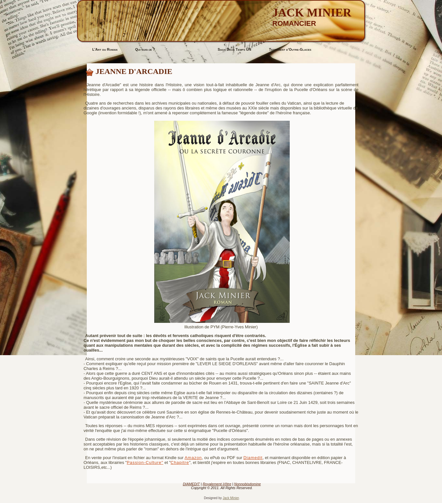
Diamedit (252, 457)
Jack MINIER (311, 12)
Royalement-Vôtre (217, 484)
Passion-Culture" (145, 462)
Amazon (193, 457)
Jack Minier (231, 498)
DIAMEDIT (191, 484)
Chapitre (180, 462)
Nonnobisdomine (247, 484)
